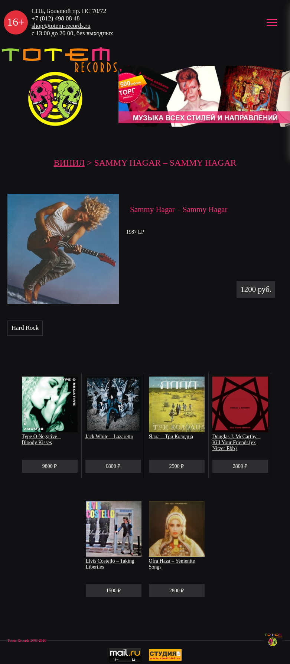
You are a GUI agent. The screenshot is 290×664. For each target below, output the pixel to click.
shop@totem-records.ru (61, 25)
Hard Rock (25, 327)
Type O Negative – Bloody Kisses (41, 439)
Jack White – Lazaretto (109, 436)
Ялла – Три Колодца (171, 436)
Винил (69, 162)
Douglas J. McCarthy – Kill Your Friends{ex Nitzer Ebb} (236, 442)
